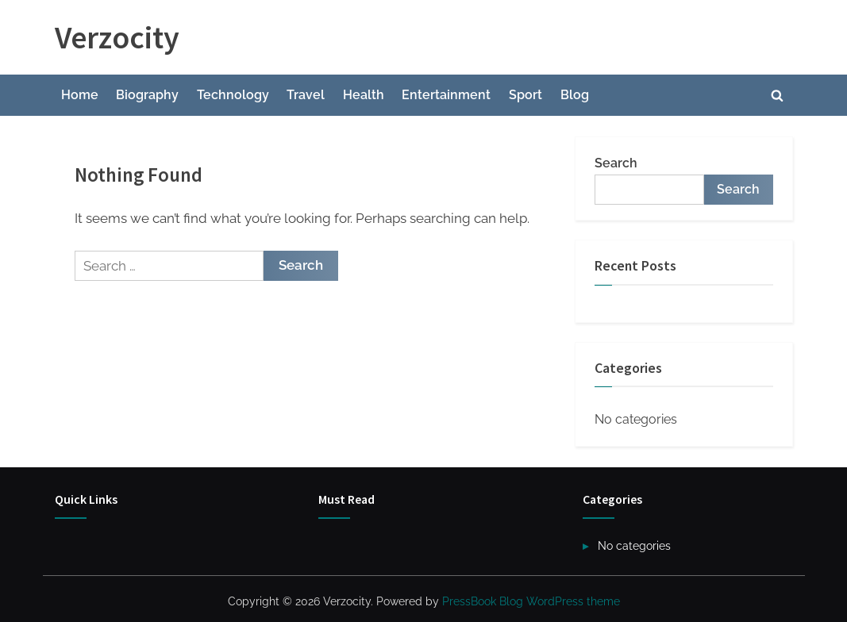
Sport (525, 94)
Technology (233, 94)
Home (79, 94)
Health (363, 94)
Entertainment (446, 94)
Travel (306, 94)
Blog (574, 94)
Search (616, 163)
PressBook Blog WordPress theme (531, 601)
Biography (147, 94)
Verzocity (117, 37)
